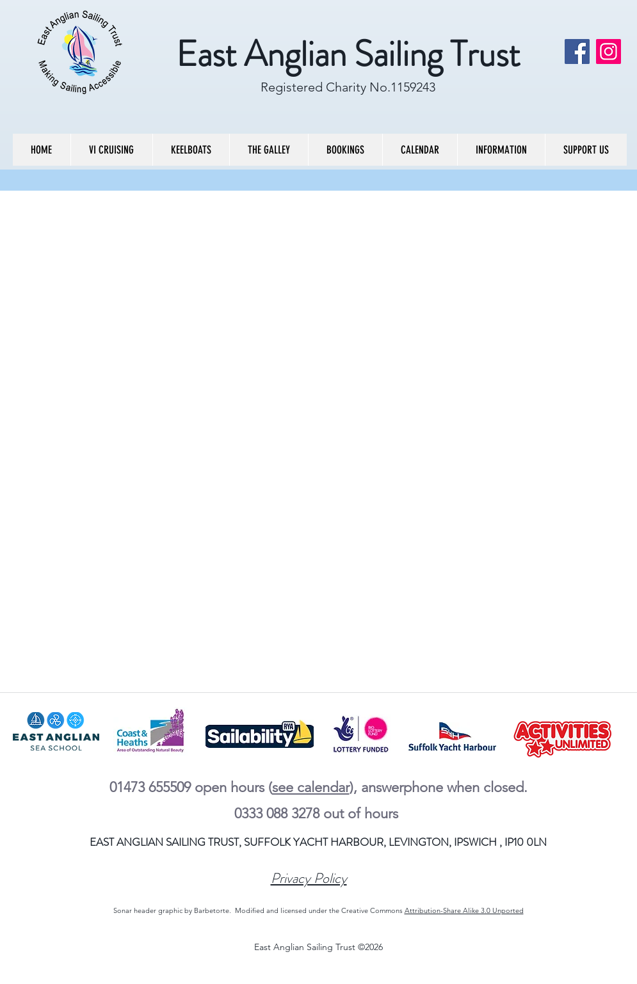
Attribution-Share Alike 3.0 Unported (464, 910)
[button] (111, 150)
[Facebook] (577, 51)
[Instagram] (608, 51)
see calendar (311, 787)
